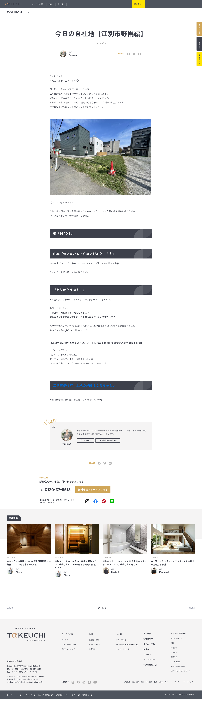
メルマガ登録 (175, 665)
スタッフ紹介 (121, 643)
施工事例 (75, 4)
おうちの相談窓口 (178, 636)
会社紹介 (123, 4)
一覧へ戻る (101, 610)
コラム (113, 4)
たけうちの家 (67, 637)
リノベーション (154, 4)
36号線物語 (150, 668)
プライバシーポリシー (173, 685)
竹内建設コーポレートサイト (67, 698)
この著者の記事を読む (107, 442)
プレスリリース (150, 662)
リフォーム (168, 4)
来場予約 (174, 660)
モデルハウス (101, 4)
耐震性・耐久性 (94, 647)
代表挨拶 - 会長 (138, 685)
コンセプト (66, 643)
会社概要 (127, 685)
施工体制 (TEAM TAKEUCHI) (127, 647)
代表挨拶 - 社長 (151, 685)
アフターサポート (122, 652)
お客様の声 (87, 4)
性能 (91, 637)
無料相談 (174, 655)
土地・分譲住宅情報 (178, 669)
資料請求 (174, 651)
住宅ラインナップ (68, 652)
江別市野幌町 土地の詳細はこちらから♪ (86, 388)
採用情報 (87, 698)
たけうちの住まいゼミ (180, 674)
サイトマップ (188, 685)
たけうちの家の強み (69, 647)
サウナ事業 (195, 4)
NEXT (192, 610)
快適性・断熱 (94, 643)
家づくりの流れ (176, 641)
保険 (172, 646)
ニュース (147, 657)
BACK (10, 610)
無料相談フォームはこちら (96, 491)
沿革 (161, 685)
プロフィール (85, 442)
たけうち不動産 (182, 4)
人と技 (119, 637)
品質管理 (92, 652)
